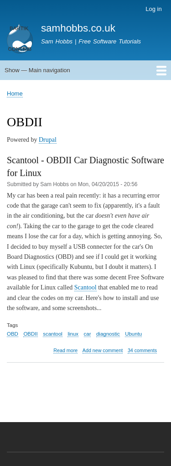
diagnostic (108, 334)
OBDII (30, 334)
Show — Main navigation (37, 70)
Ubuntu (133, 334)
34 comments (142, 350)
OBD (12, 334)
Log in (153, 8)
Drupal (48, 139)
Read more (65, 351)
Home (15, 93)
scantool (52, 334)
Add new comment (103, 350)
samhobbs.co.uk (78, 28)
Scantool (85, 287)
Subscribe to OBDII (10, 392)
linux (72, 334)
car (87, 334)
